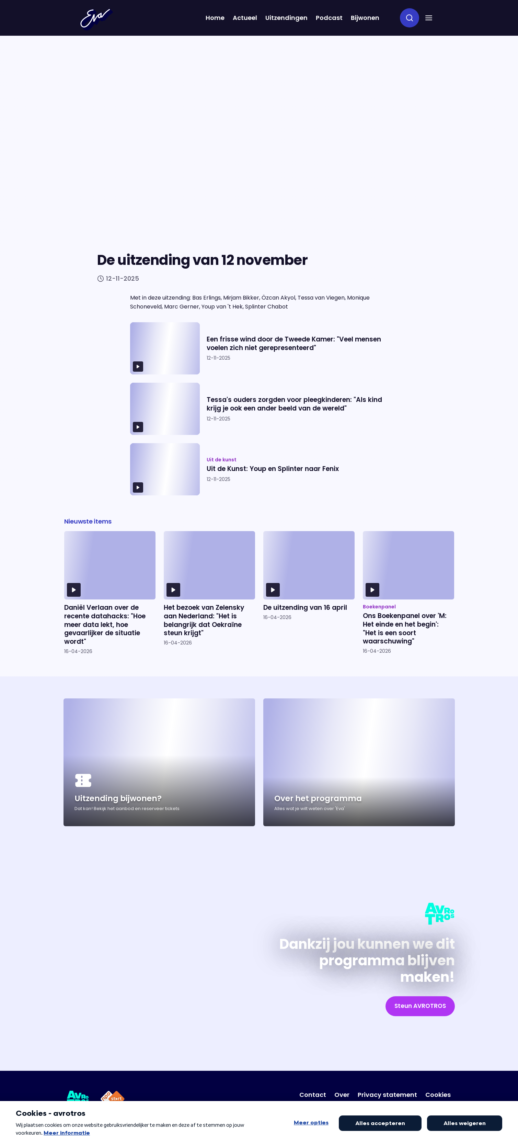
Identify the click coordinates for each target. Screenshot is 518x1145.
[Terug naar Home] (96, 19)
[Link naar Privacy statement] (387, 1094)
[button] (428, 17)
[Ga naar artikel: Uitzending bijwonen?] (159, 762)
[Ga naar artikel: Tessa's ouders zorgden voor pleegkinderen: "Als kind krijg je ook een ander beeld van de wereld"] (259, 409)
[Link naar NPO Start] (112, 1100)
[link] (420, 1006)
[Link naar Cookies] (438, 1094)
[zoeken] (409, 17)
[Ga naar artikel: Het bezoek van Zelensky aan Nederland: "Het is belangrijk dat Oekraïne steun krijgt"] (209, 592)
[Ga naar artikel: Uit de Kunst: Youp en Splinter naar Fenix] (259, 469)
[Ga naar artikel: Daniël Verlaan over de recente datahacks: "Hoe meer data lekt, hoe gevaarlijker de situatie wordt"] (110, 592)
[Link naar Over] (342, 1094)
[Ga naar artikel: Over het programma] (359, 762)
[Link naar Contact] (312, 1094)
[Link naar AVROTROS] (78, 1100)
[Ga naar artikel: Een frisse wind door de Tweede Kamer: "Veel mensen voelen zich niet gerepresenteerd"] (259, 348)
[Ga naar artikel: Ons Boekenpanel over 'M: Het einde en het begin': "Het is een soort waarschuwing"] (408, 592)
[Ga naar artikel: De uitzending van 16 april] (309, 592)
